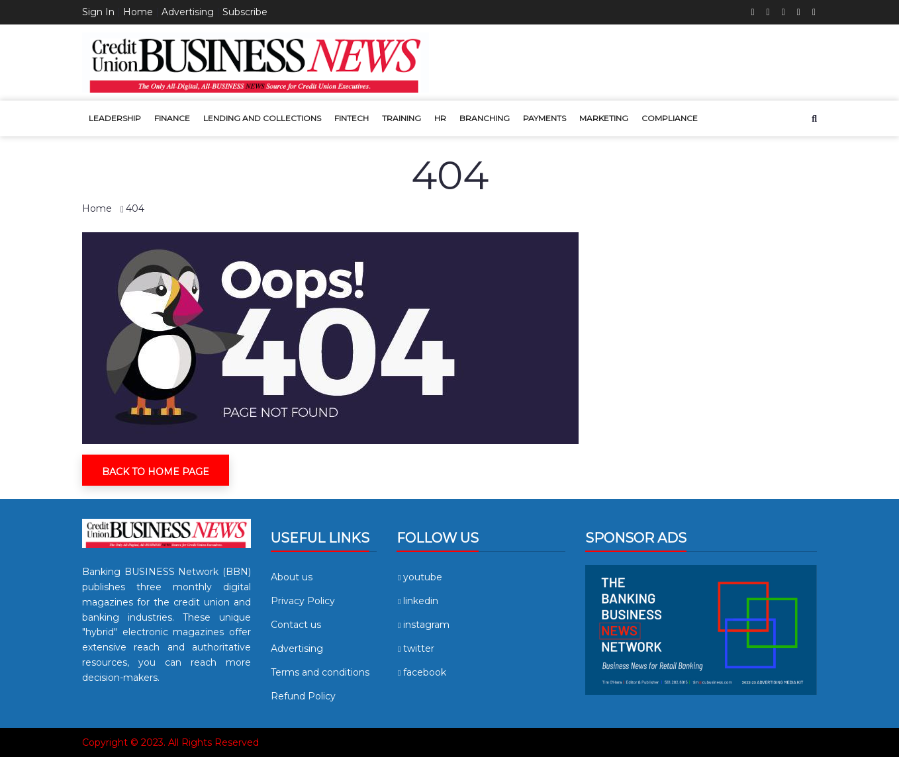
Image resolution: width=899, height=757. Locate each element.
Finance (172, 118)
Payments (544, 118)
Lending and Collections (262, 118)
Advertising (188, 12)
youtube (419, 577)
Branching (484, 118)
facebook (421, 672)
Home (138, 12)
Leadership (115, 118)
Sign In (98, 12)
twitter (415, 648)
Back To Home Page (155, 472)
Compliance (669, 118)
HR (440, 118)
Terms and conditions (320, 672)
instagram (423, 625)
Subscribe (244, 12)
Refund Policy (303, 696)
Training (401, 118)
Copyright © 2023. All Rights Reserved (170, 742)
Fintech (351, 118)
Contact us (296, 625)
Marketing (603, 118)
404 (135, 208)
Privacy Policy (303, 601)
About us (291, 577)
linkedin (417, 601)
